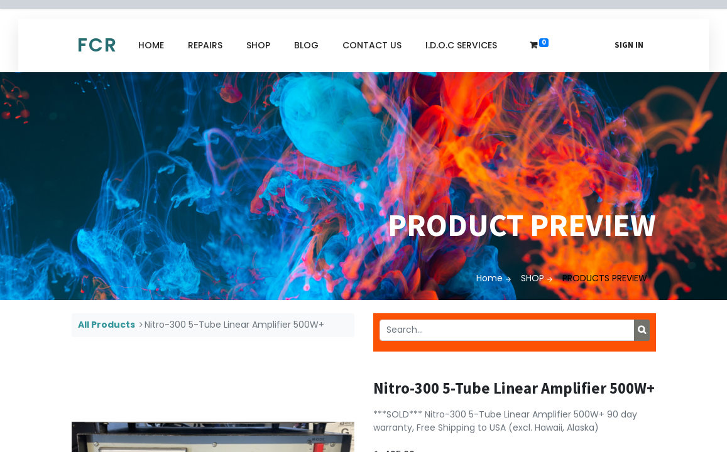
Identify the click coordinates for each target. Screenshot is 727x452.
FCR (97, 45)
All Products (106, 324)
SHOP (532, 278)
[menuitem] (151, 45)
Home (489, 278)
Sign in (629, 45)
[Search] (642, 330)
